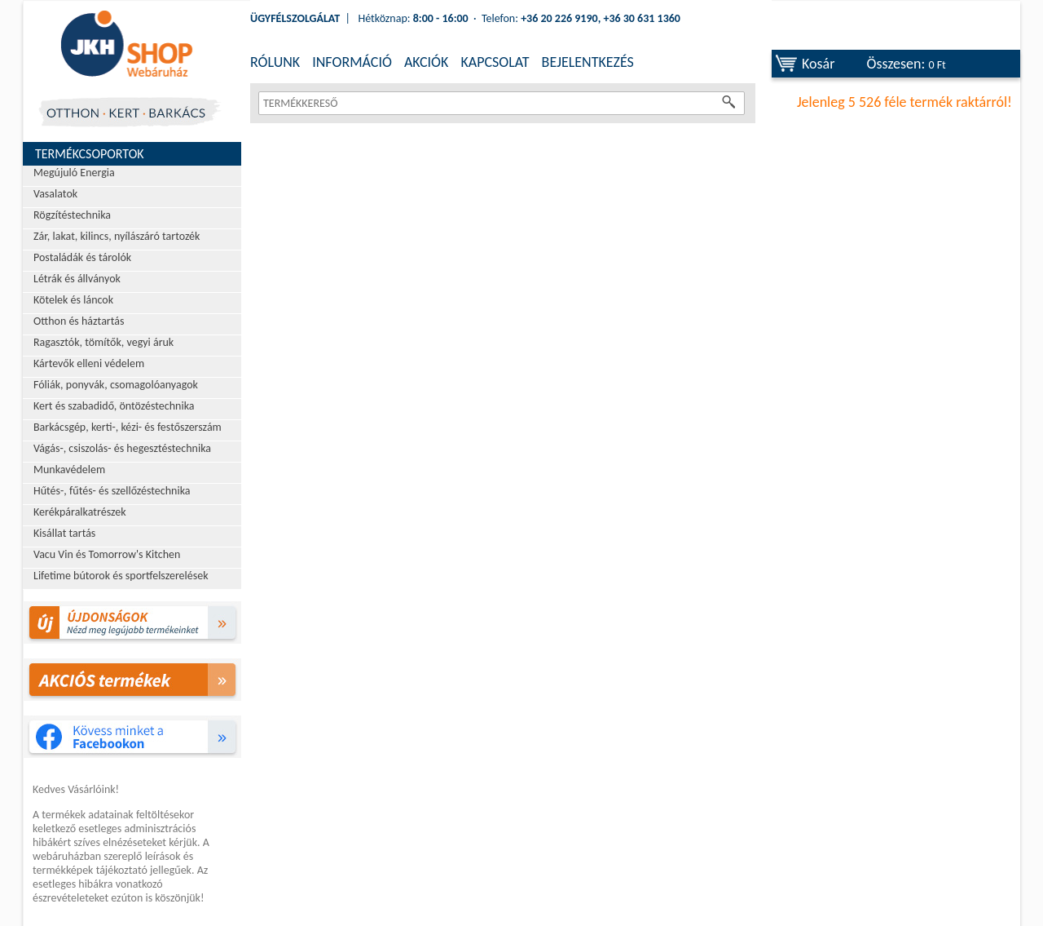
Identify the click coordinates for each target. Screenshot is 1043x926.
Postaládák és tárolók (82, 257)
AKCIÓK (426, 62)
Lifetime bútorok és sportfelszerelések (121, 576)
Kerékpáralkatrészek (79, 512)
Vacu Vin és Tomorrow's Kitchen (106, 554)
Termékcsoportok (89, 154)
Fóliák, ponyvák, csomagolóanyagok (115, 385)
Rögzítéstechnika (72, 215)
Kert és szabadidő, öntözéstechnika (114, 406)
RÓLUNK (275, 62)
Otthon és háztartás (78, 321)
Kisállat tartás (64, 533)
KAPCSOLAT (494, 62)
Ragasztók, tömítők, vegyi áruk (103, 342)
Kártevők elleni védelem (88, 363)
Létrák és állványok (77, 279)
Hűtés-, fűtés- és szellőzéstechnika (112, 491)
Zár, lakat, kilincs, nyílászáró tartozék (116, 236)
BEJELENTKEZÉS (588, 62)
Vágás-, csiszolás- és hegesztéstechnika (122, 448)
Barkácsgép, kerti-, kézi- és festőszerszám (127, 427)
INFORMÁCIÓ (352, 62)
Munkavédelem (69, 469)
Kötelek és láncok (73, 300)
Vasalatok (55, 194)
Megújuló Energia (74, 172)
